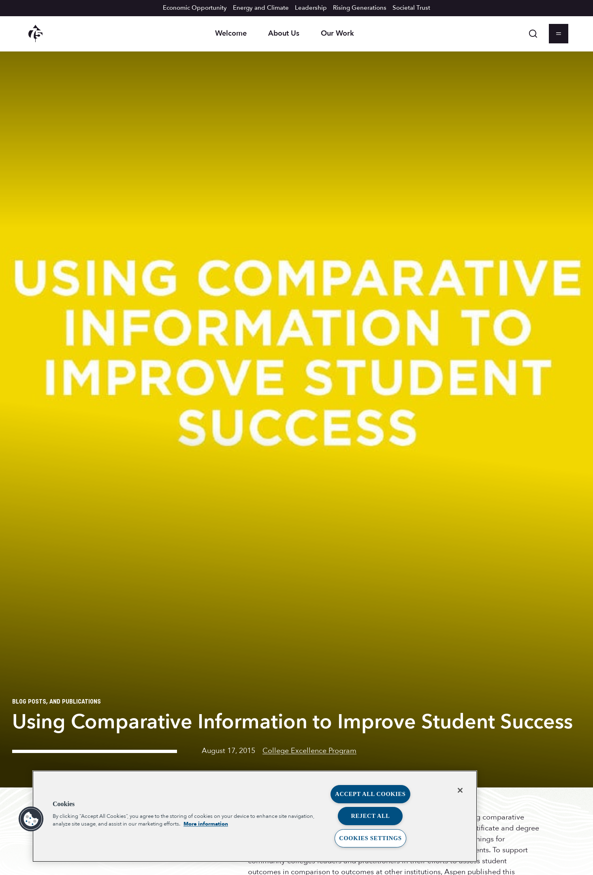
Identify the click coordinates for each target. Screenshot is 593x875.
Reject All (370, 816)
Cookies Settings (370, 838)
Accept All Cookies (370, 794)
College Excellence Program (309, 751)
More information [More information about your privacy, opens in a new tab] (205, 824)
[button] (31, 819)
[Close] (460, 790)
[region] (254, 816)
